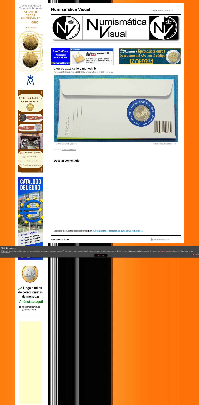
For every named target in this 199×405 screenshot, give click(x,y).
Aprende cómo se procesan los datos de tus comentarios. (118, 231)
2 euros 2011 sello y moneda (66, 144)
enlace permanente (69, 150)
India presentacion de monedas (164, 144)
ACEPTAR (100, 255)
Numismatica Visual (70, 9)
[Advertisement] (30, 362)
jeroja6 (59, 72)
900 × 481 (104, 72)
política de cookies (165, 251)
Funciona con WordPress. (162, 240)
